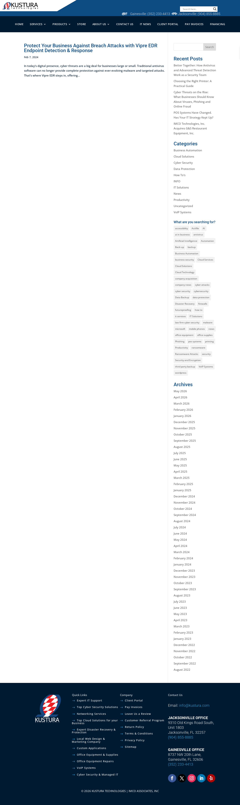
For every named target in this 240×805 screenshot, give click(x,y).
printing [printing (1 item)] (209, 341)
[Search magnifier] (215, 9)
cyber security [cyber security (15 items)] (182, 291)
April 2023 (180, 620)
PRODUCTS (59, 24)
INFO (177, 181)
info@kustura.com (194, 705)
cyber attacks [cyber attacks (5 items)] (202, 284)
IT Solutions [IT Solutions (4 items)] (196, 316)
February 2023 (183, 632)
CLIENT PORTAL (167, 24)
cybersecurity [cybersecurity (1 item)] (201, 291)
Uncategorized (183, 206)
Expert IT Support (89, 700)
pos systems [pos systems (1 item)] (194, 341)
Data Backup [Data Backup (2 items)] (182, 297)
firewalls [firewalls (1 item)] (202, 303)
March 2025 (182, 478)
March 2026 (182, 403)
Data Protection (184, 169)
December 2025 (184, 422)
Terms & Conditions (139, 733)
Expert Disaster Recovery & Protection (94, 731)
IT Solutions (181, 187)
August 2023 (182, 595)
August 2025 (182, 447)
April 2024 (180, 546)
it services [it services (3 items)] (180, 316)
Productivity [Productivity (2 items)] (181, 347)
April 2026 (180, 397)
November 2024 (184, 502)
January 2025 (182, 490)
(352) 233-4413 (158, 14)
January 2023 (182, 639)
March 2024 (182, 552)
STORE (81, 24)
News (177, 193)
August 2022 (182, 669)
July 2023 (180, 601)
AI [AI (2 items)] (204, 228)
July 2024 (180, 527)
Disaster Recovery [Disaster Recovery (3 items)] (184, 303)
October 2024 (183, 509)
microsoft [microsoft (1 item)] (180, 328)
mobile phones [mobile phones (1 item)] (197, 328)
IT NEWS (145, 24)
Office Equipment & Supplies (97, 754)
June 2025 (180, 459)
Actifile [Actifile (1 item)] (195, 228)
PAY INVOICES (194, 24)
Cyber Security (183, 162)
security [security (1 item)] (206, 354)
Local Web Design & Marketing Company (88, 740)
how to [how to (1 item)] (198, 310)
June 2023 (180, 608)
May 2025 (180, 465)
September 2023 (185, 589)
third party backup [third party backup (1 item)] (185, 366)
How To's (179, 175)
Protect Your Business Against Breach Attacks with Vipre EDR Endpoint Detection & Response (90, 48)
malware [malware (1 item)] (207, 322)
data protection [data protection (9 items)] (201, 297)
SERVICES (36, 24)
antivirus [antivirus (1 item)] (198, 234)
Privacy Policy (135, 740)
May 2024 (180, 539)
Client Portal (134, 700)
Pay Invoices (133, 707)
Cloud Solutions (184, 156)
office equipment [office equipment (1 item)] (184, 335)
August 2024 (182, 521)
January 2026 (182, 416)
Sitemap (130, 747)
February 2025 (183, 484)
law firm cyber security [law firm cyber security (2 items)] (187, 322)
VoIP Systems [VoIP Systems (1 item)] (206, 366)
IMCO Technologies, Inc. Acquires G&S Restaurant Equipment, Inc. (190, 128)
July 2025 (180, 453)
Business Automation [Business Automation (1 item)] (186, 253)
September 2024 (185, 515)
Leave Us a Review (138, 714)
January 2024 (182, 564)
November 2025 (184, 428)
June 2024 (180, 533)
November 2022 (184, 651)
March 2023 (182, 626)
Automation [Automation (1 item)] (207, 241)
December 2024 (184, 496)
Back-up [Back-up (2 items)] (179, 247)
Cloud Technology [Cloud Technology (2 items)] (184, 272)
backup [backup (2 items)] (192, 247)
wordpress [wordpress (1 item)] (180, 372)
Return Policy (134, 727)
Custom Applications (91, 748)
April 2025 (180, 471)
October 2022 (183, 657)
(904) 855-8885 (209, 14)
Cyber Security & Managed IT (97, 774)
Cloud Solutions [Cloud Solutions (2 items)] (183, 266)
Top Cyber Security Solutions (97, 707)
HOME (19, 24)
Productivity (182, 200)
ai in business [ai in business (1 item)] (182, 234)
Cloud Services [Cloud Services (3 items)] (205, 259)
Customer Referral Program (144, 720)
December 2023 (184, 570)
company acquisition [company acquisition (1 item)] (186, 278)
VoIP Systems (182, 212)
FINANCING (217, 24)
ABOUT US (99, 24)
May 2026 (180, 391)
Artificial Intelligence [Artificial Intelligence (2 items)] (186, 241)
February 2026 (183, 410)
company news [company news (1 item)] (183, 284)
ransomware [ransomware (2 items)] (198, 347)
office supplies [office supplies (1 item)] (205, 335)
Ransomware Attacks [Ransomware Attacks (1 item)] (186, 354)
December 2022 (184, 645)
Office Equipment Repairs (95, 761)
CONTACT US (125, 24)
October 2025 (183, 434)
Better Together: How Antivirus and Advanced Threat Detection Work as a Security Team (195, 70)
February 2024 (183, 558)
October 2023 (183, 583)
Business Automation (188, 150)
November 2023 (184, 577)
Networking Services (91, 714)
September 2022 (185, 663)
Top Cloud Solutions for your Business (95, 722)
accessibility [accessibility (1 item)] (181, 228)
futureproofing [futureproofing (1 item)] (183, 310)
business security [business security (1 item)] (184, 259)
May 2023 (180, 614)
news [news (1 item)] (211, 328)
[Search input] (197, 9)
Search (209, 47)
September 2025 (185, 440)
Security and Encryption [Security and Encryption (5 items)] (188, 360)
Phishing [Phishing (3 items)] (179, 341)
